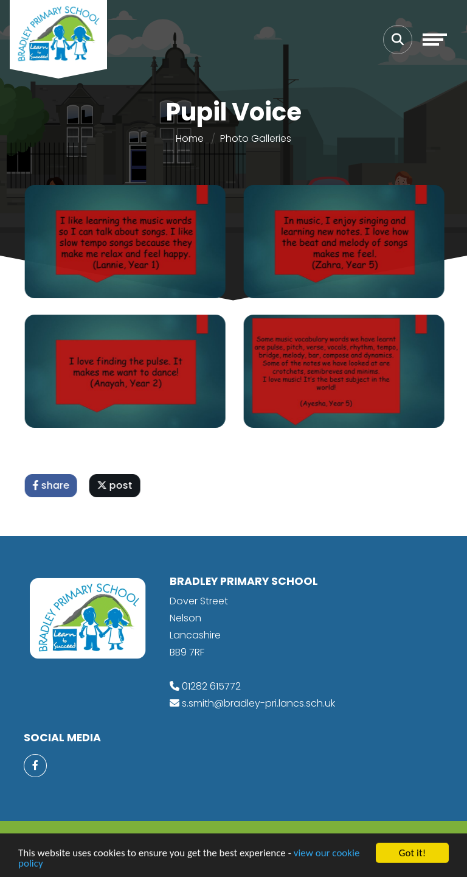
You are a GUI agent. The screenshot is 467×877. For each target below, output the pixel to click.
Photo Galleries (255, 138)
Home (190, 138)
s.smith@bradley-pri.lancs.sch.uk (258, 703)
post (117, 485)
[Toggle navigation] (435, 39)
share (53, 485)
